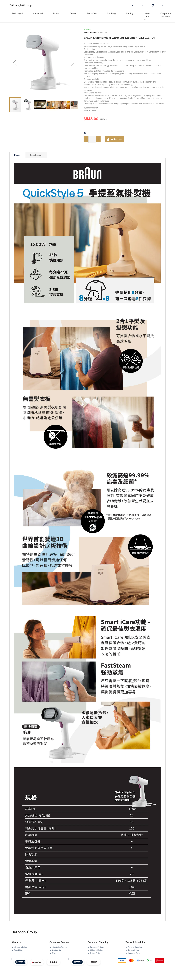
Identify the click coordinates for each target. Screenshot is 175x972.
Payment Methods (98, 942)
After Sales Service (60, 942)
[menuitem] (14, 14)
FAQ (54, 948)
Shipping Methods (97, 945)
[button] (14, 57)
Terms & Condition (136, 942)
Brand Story (19, 945)
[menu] (87, 14)
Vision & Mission (21, 942)
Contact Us (57, 945)
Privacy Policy (134, 945)
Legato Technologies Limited (105, 970)
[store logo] (20, 5)
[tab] (17, 150)
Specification (36, 150)
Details (17, 150)
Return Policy (95, 948)
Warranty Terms (135, 948)
